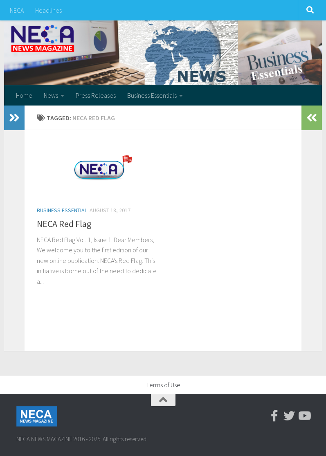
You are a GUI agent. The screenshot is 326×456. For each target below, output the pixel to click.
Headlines (48, 10)
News (51, 95)
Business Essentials (152, 95)
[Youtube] (304, 416)
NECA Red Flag (64, 223)
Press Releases (96, 95)
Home (24, 95)
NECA (17, 10)
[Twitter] (289, 416)
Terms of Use (163, 385)
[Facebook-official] (274, 416)
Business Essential (62, 210)
